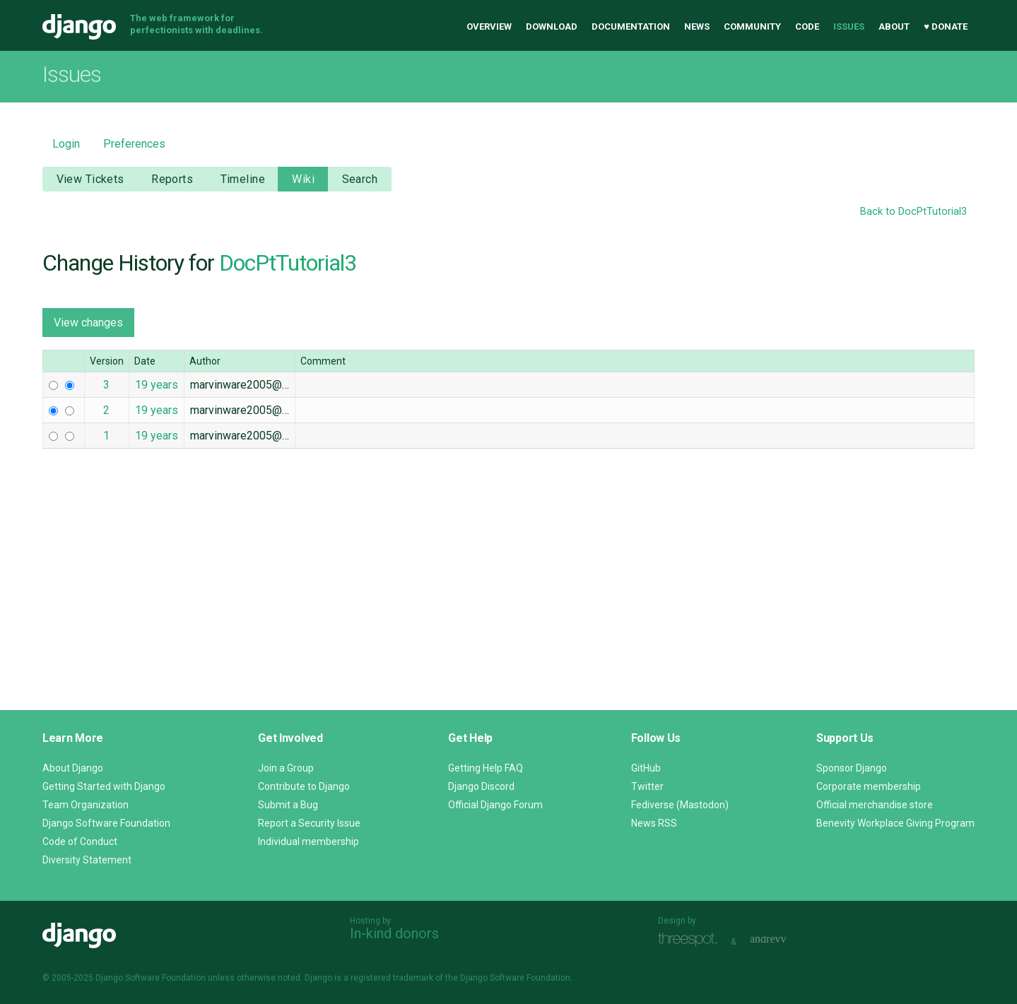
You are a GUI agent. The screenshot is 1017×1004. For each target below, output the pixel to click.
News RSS (654, 823)
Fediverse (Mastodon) (680, 804)
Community (752, 26)
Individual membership (308, 841)
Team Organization (85, 804)
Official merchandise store (874, 804)
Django (79, 27)
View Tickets (90, 179)
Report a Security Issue (309, 823)
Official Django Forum (495, 804)
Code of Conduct (79, 841)
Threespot (691, 940)
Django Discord (481, 786)
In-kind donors (394, 933)
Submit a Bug (288, 804)
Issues (848, 26)
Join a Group (286, 768)
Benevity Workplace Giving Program (895, 823)
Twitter (647, 786)
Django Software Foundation (106, 823)
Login (66, 143)
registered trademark (392, 978)
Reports (172, 179)
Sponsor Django (851, 768)
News (697, 26)
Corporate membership (868, 786)
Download (551, 26)
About (894, 26)
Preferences (134, 143)
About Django (72, 768)
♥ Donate (946, 26)
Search (360, 179)
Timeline (243, 179)
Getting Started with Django (103, 786)
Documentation (631, 26)
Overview (489, 26)
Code (807, 26)
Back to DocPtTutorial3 (913, 212)
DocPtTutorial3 (287, 262)
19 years (156, 384)
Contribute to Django (304, 786)
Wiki (303, 179)
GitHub (646, 768)
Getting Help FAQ (485, 768)
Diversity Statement (86, 860)
